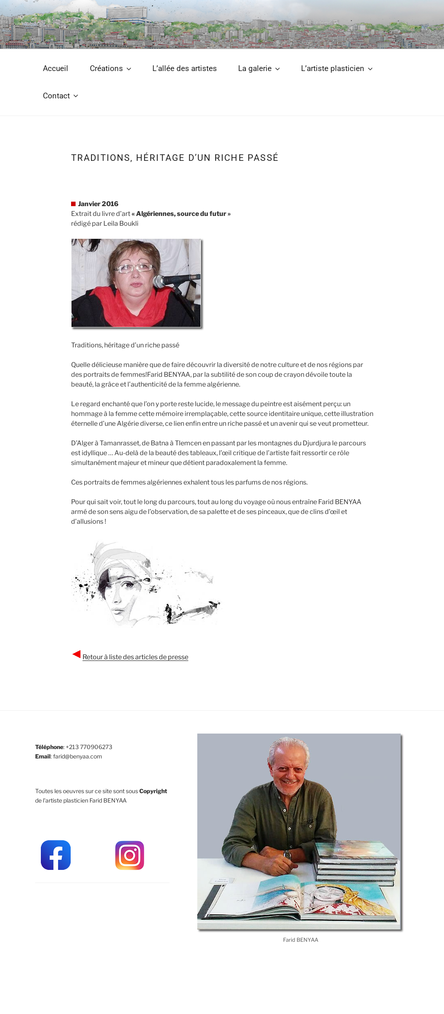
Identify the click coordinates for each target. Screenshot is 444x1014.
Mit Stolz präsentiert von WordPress (82, 994)
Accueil (55, 68)
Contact (61, 95)
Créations (111, 68)
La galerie (259, 68)
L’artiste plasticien (337, 68)
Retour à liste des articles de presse (135, 657)
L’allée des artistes (184, 68)
